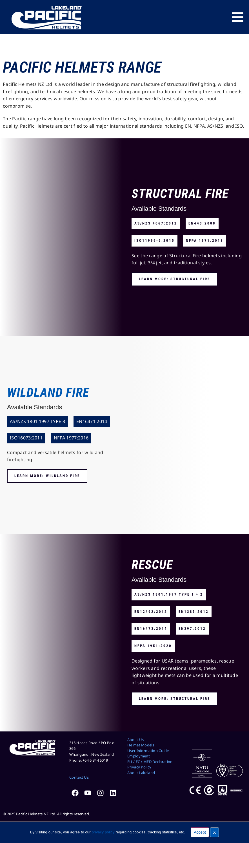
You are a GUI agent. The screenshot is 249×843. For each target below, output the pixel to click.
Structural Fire (180, 193)
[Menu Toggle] (237, 17)
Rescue (152, 564)
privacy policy (103, 832)
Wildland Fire (48, 392)
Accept (200, 832)
